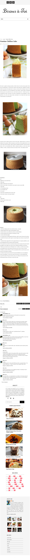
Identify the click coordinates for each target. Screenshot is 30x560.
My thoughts (8, 486)
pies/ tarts (17, 488)
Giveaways (18, 480)
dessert (7, 480)
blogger (20, 308)
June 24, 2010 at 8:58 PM (7, 348)
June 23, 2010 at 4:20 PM (7, 332)
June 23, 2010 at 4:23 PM (7, 340)
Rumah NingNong (6, 300)
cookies (19, 478)
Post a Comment (5, 382)
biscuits (7, 476)
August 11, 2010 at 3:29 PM (8, 358)
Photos (7, 488)
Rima (4, 320)
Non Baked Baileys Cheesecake (13, 456)
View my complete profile (11, 514)
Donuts (13, 480)
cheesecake (12, 478)
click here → (8, 396)
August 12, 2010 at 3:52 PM (8, 379)
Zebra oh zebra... (10, 418)
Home (1, 39)
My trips (14, 486)
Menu (2, 19)
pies (11, 488)
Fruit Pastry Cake (10, 469)
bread (12, 476)
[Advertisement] (15, 31)
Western (12, 490)
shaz (4, 350)
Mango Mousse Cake (11, 444)
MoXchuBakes (5, 313)
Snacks (7, 490)
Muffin (7, 484)
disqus (24, 308)
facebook (27, 308)
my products (19, 484)
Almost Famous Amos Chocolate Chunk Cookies (13, 431)
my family (12, 484)
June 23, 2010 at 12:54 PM (7, 327)
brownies (17, 476)
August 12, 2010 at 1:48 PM (8, 372)
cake (7, 478)
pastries (20, 486)
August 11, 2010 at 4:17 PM (8, 365)
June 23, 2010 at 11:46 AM (7, 317)
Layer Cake (12, 482)
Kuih (7, 482)
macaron (18, 482)
